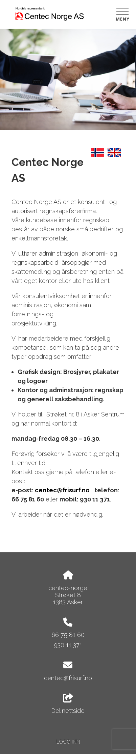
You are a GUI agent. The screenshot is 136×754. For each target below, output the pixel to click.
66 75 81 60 (68, 634)
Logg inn (68, 741)
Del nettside (68, 704)
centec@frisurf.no (62, 490)
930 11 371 (68, 644)
